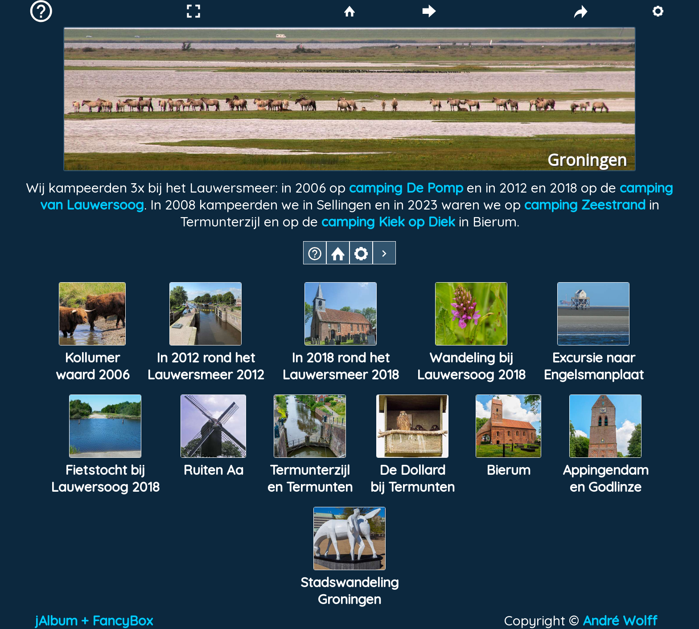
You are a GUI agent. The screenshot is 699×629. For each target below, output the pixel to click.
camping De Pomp (406, 187)
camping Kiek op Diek (388, 221)
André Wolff (623, 620)
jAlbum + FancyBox (94, 620)
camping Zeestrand (586, 204)
